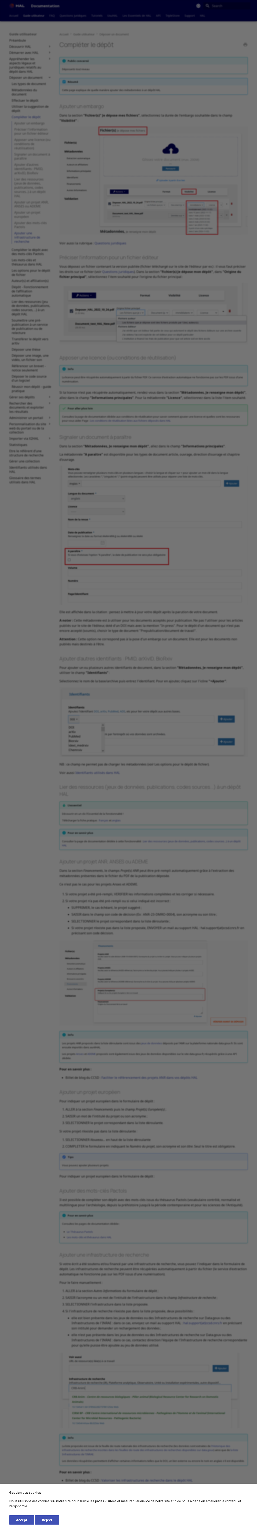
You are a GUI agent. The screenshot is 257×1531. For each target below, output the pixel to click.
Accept (22, 1520)
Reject (47, 1520)
